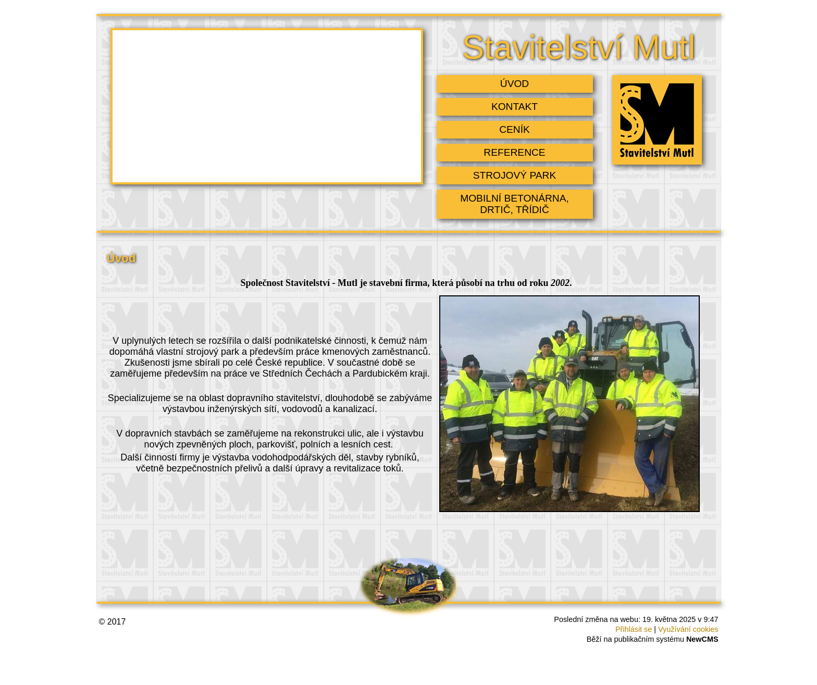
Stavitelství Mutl (578, 47)
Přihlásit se (633, 629)
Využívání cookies (688, 629)
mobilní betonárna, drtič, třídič (514, 204)
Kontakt (514, 106)
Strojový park (514, 175)
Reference (514, 152)
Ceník (514, 129)
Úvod (514, 83)
